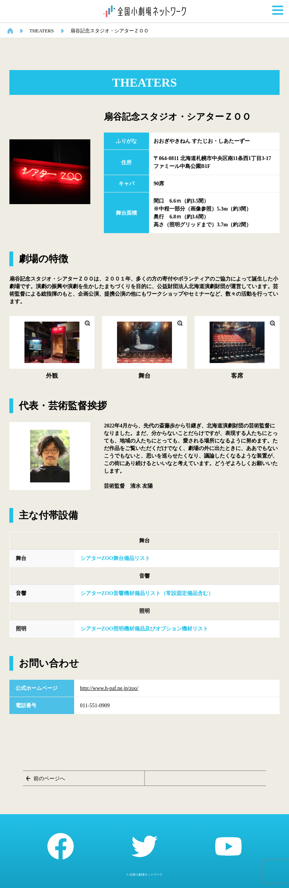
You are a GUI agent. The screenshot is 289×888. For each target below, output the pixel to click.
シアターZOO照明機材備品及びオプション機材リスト (144, 629)
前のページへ (49, 778)
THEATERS (41, 31)
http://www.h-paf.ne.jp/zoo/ (109, 688)
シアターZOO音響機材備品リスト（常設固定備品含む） (147, 593)
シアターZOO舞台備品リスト (115, 558)
